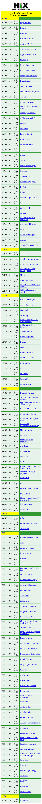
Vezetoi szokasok (26, 86)
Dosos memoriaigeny (27, 299)
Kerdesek (23, 33)
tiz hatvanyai (24, 601)
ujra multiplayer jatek (28, 305)
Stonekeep (24, 374)
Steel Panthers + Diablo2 (29, 358)
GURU (4, 249)
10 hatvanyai (24, 596)
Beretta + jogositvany (28, 686)
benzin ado (24, 765)
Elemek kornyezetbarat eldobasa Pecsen (28, 622)
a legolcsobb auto (26, 44)
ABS (22, 543)
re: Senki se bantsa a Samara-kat (27, 219)
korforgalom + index (27, 65)
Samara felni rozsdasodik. (29, 245)
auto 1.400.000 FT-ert (28, 49)
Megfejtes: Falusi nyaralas (29, 92)
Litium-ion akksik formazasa (26, 441)
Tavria (22, 160)
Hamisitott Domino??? (28, 409)
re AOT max (24, 478)
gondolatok (24, 800)
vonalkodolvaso (25, 659)
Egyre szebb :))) (26, 134)
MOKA (4, 514)
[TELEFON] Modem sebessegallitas (27, 270)
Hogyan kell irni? (26, 786)
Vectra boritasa (25, 627)
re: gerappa (24, 728)
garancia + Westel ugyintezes (26, 696)
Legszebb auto (25, 23)
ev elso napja (25, 680)
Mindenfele (24, 310)
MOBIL (5, 389)
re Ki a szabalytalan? (27, 118)
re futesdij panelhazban (28, 649)
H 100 (22, 155)
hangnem (23, 171)
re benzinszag (25, 150)
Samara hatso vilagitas (28, 166)
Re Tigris (23, 670)
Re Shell (23, 187)
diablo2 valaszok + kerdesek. (27, 326)
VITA (4, 796)
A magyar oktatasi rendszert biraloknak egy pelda (30, 755)
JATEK (4, 295)
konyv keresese (25, 553)
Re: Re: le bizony (26, 717)
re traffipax (24, 229)
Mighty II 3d (24, 347)
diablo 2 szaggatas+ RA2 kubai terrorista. (29, 321)
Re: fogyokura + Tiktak (28, 523)
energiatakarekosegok (28, 606)
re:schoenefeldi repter (28, 224)
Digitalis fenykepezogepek (29, 537)
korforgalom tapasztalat (28, 76)
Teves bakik (24, 529)
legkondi (23, 192)
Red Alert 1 (24, 342)
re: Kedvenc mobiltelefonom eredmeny (29, 425)
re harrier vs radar (26, 144)
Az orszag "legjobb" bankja (30, 723)
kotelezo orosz (25, 792)
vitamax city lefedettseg (28, 414)
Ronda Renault (25, 81)
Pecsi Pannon (25, 494)
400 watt (23, 254)
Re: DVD (23, 781)
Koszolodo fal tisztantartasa (30, 654)
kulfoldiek (24, 760)
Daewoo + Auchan (26, 39)
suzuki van (24, 129)
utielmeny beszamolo (27, 113)
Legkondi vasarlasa (27, 617)
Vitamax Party (25, 509)
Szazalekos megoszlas (28, 744)
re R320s (23, 435)
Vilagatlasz (24, 702)
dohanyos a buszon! (27, 548)
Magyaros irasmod (27, 749)
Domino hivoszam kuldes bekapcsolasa (29, 467)
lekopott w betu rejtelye (28, 580)
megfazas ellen (25, 707)
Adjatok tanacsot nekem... (29, 54)
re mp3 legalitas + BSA (28, 664)
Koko (22, 518)
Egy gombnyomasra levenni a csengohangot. (30, 403)
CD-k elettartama (26, 280)
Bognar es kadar (26, 638)
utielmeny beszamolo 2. (28, 102)
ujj (21, 483)
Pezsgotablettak (25, 590)
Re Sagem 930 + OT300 (29, 488)
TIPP (3, 533)
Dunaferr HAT (25, 139)
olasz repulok (25, 176)
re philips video (25, 712)
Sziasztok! (24, 379)
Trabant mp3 (24, 97)
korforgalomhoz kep (27, 70)
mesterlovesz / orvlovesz (29, 643)
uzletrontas (24, 776)
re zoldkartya (25, 564)
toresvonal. (24, 456)
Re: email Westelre (27, 393)
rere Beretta (24, 675)
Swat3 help (24, 315)
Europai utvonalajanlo (28, 733)
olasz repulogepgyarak (28, 182)
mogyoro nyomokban (28, 611)
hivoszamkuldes (26, 504)
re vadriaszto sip (26, 213)
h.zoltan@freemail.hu (28, 462)
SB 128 (23, 275)
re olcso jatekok (25, 384)
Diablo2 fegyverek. (27, 337)
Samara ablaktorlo (26, 203)
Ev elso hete (24, 691)
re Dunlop (23, 240)
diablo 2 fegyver (26, 331)
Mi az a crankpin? (26, 574)
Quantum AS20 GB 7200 (29, 264)
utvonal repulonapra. (27, 235)
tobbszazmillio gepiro (28, 585)
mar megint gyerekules (28, 197)
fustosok (23, 123)
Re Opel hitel (25, 208)
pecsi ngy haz (25, 451)
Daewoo (23, 28)
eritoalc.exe (24, 446)
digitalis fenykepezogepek (29, 259)
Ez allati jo (24, 60)
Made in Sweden (26, 430)
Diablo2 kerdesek (26, 352)
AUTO (4, 18)
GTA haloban (25, 363)
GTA (22, 368)
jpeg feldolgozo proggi (28, 770)
